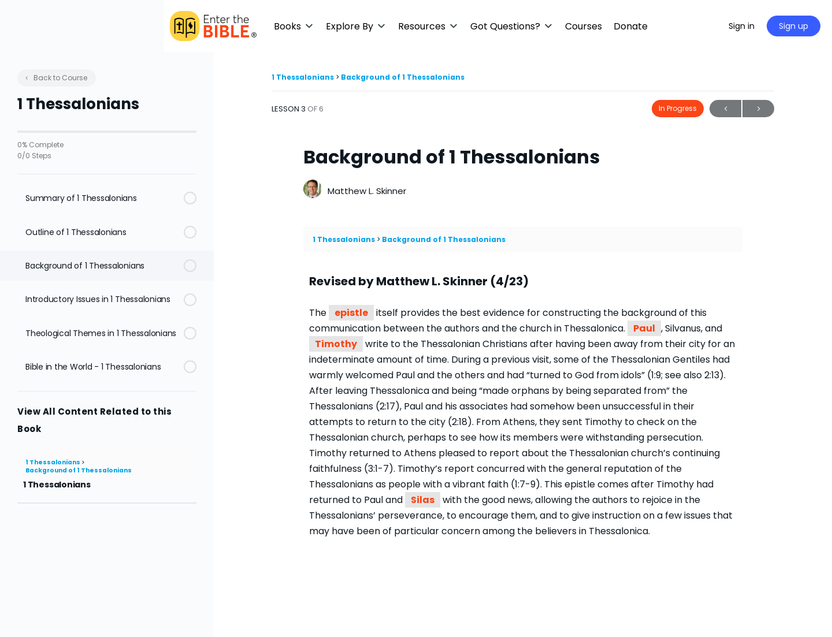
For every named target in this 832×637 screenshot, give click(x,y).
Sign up (793, 26)
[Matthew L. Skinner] (312, 190)
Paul (644, 328)
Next (758, 109)
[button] (344, 26)
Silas (422, 499)
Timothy (336, 344)
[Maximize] (703, 26)
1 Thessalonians (53, 462)
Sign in (742, 26)
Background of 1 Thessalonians (78, 470)
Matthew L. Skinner (367, 191)
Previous (725, 109)
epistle (351, 312)
